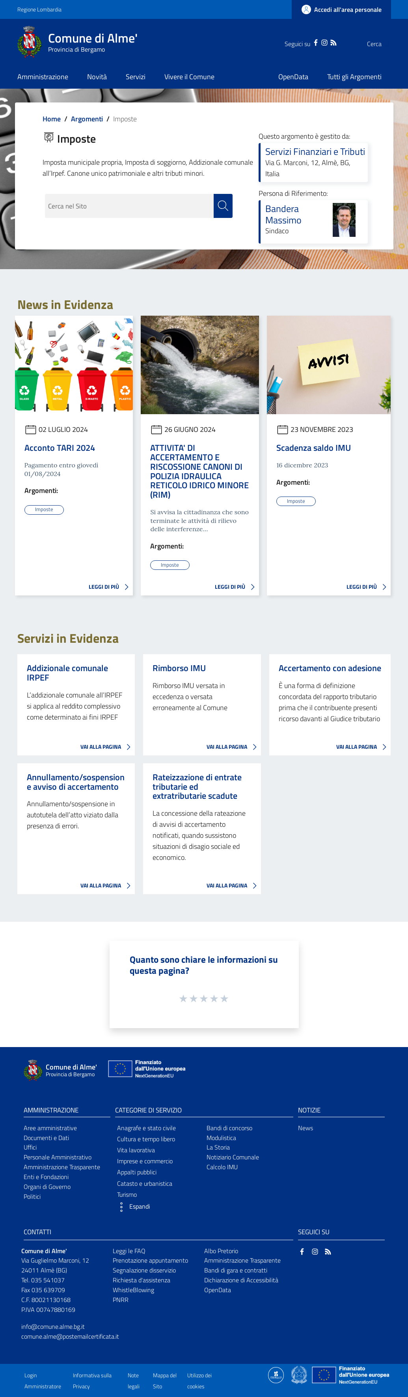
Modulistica (221, 1137)
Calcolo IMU (222, 1167)
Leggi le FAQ (129, 1250)
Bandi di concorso (229, 1127)
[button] (158, 1207)
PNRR (121, 1299)
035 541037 (48, 1280)
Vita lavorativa (136, 1150)
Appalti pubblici (136, 1172)
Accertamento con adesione (330, 668)
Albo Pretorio (221, 1250)
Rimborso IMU (179, 668)
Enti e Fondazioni (46, 1176)
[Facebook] (300, 42)
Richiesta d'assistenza (141, 1280)
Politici (32, 1196)
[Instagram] (309, 42)
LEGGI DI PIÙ (111, 587)
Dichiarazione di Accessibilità (241, 1280)
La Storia (218, 1147)
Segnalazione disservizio (144, 1270)
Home (52, 118)
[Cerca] (381, 43)
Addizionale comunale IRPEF (67, 673)
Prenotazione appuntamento (150, 1260)
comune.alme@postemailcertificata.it (70, 1336)
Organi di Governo (47, 1186)
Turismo (127, 1194)
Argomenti (87, 118)
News (305, 1127)
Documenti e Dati (46, 1137)
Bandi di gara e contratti (235, 1270)
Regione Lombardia (39, 9)
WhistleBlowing (133, 1290)
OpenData (217, 1290)
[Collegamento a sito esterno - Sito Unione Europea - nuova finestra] (145, 1070)
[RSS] (318, 42)
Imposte (44, 509)
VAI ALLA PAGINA (107, 747)
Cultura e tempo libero (146, 1138)
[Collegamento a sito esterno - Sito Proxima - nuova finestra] (276, 1374)
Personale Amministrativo (57, 1157)
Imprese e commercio (145, 1161)
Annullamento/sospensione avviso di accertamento (76, 782)
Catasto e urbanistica (144, 1183)
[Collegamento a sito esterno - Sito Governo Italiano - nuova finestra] (299, 1374)
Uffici (30, 1147)
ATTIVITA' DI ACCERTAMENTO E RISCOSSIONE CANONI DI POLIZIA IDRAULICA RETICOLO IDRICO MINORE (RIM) (199, 471)
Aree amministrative (50, 1127)
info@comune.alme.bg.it (53, 1326)
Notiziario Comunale (233, 1157)
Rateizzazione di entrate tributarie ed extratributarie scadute (197, 786)
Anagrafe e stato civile (146, 1127)
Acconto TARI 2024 (59, 447)
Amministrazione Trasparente (62, 1167)
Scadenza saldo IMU (313, 447)
